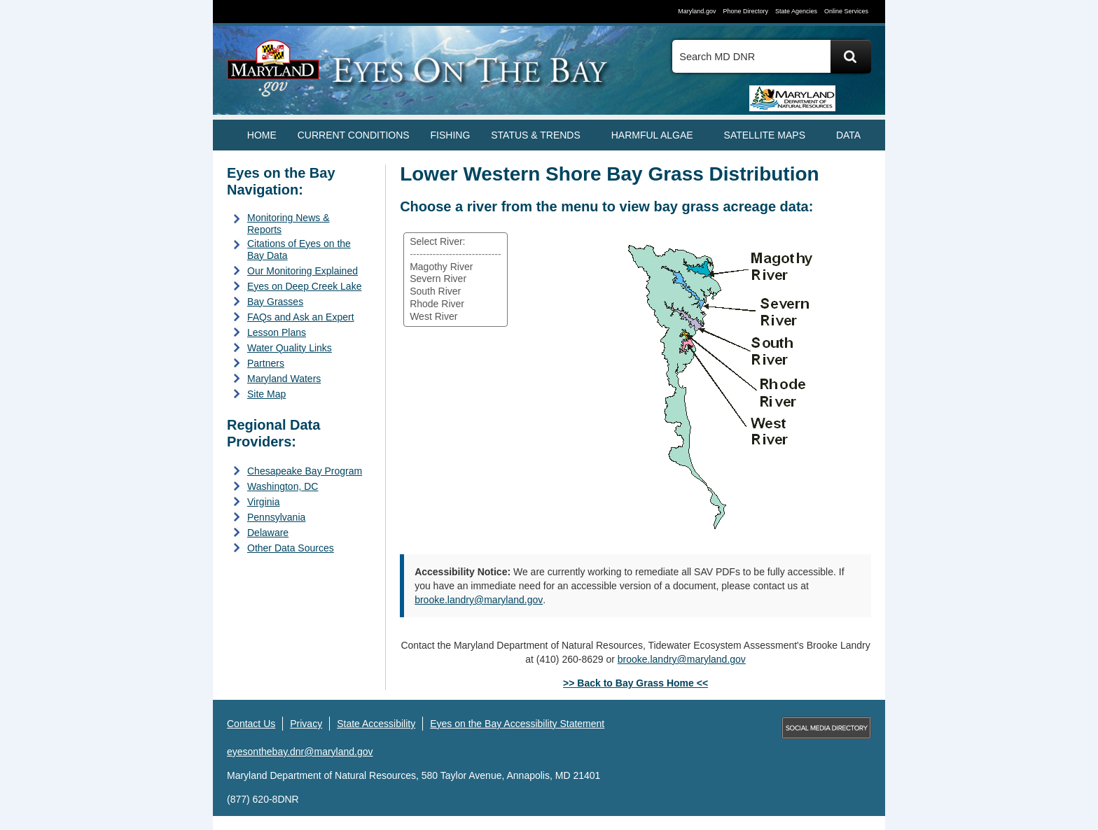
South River (455, 292)
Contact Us (251, 723)
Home (262, 135)
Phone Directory (745, 11)
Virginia (263, 501)
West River (455, 317)
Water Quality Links (289, 347)
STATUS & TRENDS (536, 135)
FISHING (451, 135)
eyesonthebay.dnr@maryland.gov (300, 751)
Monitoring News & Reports (288, 223)
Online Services (846, 11)
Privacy (306, 723)
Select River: (455, 242)
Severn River (455, 279)
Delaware (268, 532)
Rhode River (455, 304)
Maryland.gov (697, 11)
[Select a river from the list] (455, 279)
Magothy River (455, 267)
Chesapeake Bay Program (304, 471)
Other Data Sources (290, 548)
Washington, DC (282, 486)
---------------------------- (455, 254)
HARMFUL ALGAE (652, 135)
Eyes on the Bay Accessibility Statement (517, 723)
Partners (265, 363)
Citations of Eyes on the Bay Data (299, 249)
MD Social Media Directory (826, 728)
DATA (848, 135)
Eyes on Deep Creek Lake (304, 286)
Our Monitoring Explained (302, 270)
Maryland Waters (284, 378)
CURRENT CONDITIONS (354, 135)
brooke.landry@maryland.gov (479, 599)
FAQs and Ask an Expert (300, 317)
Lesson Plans (276, 332)
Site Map (266, 394)
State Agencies (796, 11)
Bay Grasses (275, 301)
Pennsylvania (276, 517)
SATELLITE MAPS (764, 135)
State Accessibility (376, 723)
